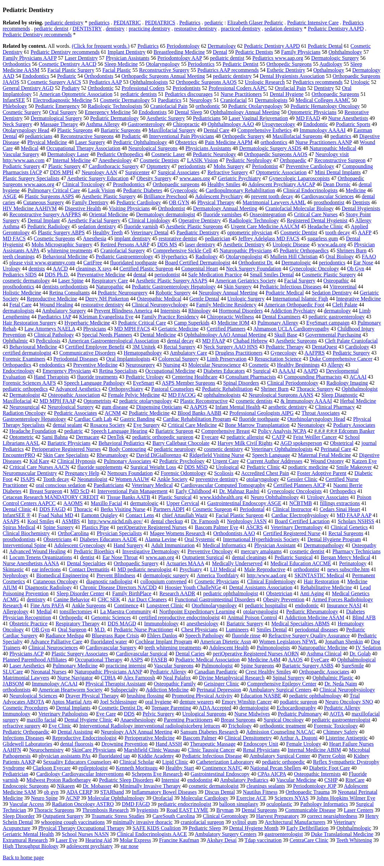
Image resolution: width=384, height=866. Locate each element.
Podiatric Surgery (21, 166)
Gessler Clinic (302, 479)
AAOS (295, 659)
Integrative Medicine (358, 298)
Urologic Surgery (245, 298)
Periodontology (183, 46)
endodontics (52, 365)
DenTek (115, 437)
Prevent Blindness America (123, 311)
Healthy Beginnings (298, 365)
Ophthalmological (356, 659)
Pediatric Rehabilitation (227, 389)
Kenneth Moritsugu (137, 768)
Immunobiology (161, 623)
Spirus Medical (19, 527)
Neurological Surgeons (153, 148)
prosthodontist (329, 202)
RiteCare (355, 780)
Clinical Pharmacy (335, 407)
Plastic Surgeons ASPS (49, 196)
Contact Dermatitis (89, 569)
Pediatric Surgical (294, 557)
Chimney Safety (340, 732)
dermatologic (144, 503)
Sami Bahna (55, 437)
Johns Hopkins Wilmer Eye (345, 798)
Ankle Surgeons (89, 605)
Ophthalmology (345, 52)
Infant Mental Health (237, 407)
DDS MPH (62, 172)
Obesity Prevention (283, 599)
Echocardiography (296, 708)
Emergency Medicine (108, 112)
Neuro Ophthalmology (275, 497)
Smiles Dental (272, 629)
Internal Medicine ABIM (314, 750)
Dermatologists (271, 100)
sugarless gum (322, 238)
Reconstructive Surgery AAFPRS (45, 214)
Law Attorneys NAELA (49, 329)
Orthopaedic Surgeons (335, 94)
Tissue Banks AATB (128, 497)
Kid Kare (39, 461)
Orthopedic (71, 617)
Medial (44, 611)
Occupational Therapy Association (83, 148)
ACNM (113, 413)
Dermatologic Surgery (335, 58)
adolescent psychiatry (90, 846)
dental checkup (167, 521)
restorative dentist (178, 238)
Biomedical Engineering (62, 575)
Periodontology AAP (180, 58)
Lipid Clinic (175, 762)
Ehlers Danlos (162, 635)
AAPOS (198, 407)
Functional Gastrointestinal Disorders (215, 599)
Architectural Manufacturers (295, 822)
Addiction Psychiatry (293, 311)
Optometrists (97, 401)
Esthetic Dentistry (286, 70)
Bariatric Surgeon (174, 431)
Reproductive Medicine (52, 298)
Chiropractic (186, 124)
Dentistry (324, 88)
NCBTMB (300, 503)
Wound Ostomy (327, 461)
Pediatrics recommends (318, 82)
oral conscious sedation (61, 485)
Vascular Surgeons (173, 665)
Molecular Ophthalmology (116, 798)
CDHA (108, 678)
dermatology (337, 311)
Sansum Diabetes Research (209, 732)
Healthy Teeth (108, 232)
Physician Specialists (119, 533)
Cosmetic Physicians (217, 581)
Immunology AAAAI (323, 130)
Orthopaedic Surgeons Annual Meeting (163, 76)
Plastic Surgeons (75, 130)
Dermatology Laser (68, 154)
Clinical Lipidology (149, 220)
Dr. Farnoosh (205, 521)
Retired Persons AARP (124, 244)
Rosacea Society (107, 425)
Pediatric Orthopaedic (26, 732)
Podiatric (131, 136)
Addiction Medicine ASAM (314, 617)
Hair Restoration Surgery (30, 323)
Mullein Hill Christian (293, 256)
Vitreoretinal (343, 286)
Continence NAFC (222, 768)
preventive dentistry (217, 479)
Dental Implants (73, 708)
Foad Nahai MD (55, 515)
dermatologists (18, 311)
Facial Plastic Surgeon (240, 515)
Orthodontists (98, 76)
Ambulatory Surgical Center (280, 756)
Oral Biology (340, 256)
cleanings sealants (266, 786)
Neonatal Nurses (48, 671)
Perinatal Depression (219, 690)
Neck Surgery (17, 124)
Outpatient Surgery (63, 816)
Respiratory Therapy (78, 623)
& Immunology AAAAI (306, 401)
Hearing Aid (98, 840)
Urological (227, 467)
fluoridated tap (114, 756)
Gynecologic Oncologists (295, 491)
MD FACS (14, 238)
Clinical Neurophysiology (347, 690)
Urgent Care (226, 461)
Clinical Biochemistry (26, 533)
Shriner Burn (274, 389)
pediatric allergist (245, 437)
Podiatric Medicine (149, 413)
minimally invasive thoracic (143, 822)
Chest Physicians (199, 629)
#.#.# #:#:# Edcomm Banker (344, 431)
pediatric (213, 22)
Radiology (206, 256)
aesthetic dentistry (287, 407)
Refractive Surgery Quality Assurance (309, 635)
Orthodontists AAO (234, 533)
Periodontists (187, 88)
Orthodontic (100, 88)
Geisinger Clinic (221, 684)
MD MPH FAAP (57, 401)
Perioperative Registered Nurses (66, 449)
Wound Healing (56, 304)
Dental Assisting (75, 732)
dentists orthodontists (65, 286)
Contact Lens (140, 515)
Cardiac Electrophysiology (299, 515)
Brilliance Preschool (165, 196)
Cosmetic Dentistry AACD (67, 64)
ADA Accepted (215, 708)
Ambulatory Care (188, 353)
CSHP (330, 780)
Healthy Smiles (223, 184)
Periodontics (201, 64)
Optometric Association (281, 172)
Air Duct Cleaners (147, 599)
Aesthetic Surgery (166, 118)
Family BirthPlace (132, 593)
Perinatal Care (336, 449)
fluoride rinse (246, 635)
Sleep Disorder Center (80, 593)
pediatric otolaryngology (145, 401)
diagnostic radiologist (109, 581)
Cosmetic (259, 365)
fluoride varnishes (222, 214)
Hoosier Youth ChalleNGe (193, 587)
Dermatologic (296, 262)
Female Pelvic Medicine (134, 395)
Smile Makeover (354, 467)
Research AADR (177, 593)
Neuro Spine (44, 798)
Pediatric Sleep (205, 828)
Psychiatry (191, 569)
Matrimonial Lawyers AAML (274, 202)
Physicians (94, 329)
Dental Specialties (86, 563)
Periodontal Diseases (76, 359)
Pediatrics (189, 22)
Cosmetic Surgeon (211, 509)
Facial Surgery (299, 280)
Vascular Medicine (296, 780)
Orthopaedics (17, 365)
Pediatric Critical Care (142, 323)
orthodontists (17, 690)
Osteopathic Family (175, 684)
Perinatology (353, 563)
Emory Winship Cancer (247, 702)
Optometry (158, 166)
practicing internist (126, 665)
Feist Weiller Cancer (315, 437)
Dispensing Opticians (159, 407)
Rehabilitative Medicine (326, 587)
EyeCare (320, 659)
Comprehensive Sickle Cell (182, 250)
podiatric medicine (308, 467)
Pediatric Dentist (240, 64)
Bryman (225, 810)
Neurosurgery (140, 365)
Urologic (360, 82)
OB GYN (179, 202)
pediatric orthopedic (283, 762)
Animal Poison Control (252, 617)
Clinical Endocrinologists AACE (152, 834)
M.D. (100, 629)
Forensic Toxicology (336, 726)
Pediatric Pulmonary (300, 714)
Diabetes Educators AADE (108, 539)
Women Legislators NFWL (288, 641)
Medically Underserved (237, 563)
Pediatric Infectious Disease (212, 756)
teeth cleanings (19, 256)
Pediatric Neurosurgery (123, 292)
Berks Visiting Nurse (123, 509)
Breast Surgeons (238, 720)
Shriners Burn (352, 250)
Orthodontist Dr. (255, 262)
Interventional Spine (24, 545)
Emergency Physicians (66, 371)
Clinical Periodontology (292, 383)
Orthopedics (343, 491)
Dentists (361, 202)
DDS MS (167, 244)
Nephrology (15, 575)
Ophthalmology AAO (231, 124)
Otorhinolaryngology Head (316, 419)
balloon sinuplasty (238, 804)
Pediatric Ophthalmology (140, 142)
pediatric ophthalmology (315, 696)
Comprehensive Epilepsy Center (281, 684)
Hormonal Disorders (241, 311)
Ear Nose (363, 262)
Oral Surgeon (72, 629)
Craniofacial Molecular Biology (299, 208)
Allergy (335, 365)
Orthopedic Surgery (243, 136)
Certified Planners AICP (299, 485)
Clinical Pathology (54, 335)
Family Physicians (300, 52)
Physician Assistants (127, 58)
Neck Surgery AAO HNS (230, 347)
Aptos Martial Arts (72, 702)
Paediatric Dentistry (198, 232)
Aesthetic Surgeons (296, 341)
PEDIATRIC (127, 22)
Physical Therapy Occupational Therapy (81, 828)
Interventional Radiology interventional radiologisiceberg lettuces (149, 726)
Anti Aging (312, 593)
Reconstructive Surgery (164, 70)
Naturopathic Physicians (245, 250)
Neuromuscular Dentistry (30, 473)
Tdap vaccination (263, 840)
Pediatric (66, 76)
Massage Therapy (59, 124)
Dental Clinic (17, 509)
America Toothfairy (218, 575)
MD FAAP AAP (354, 515)
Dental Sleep (188, 112)
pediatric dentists (138, 94)
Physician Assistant (275, 545)
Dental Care (216, 130)
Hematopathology (143, 353)
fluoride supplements (99, 467)
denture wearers (197, 702)
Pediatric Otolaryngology (255, 106)
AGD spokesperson (301, 443)
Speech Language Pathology (94, 383)
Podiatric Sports (353, 124)
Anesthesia (94, 238)
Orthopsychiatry (125, 389)
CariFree (92, 262)
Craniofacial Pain (169, 106)
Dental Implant (43, 220)
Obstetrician (279, 593)
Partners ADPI (169, 509)
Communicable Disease (310, 810)
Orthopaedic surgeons (176, 184)
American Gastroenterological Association (113, 341)
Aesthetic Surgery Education (98, 178)
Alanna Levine (161, 539)
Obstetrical (341, 443)
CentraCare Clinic (309, 840)
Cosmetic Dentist (298, 232)
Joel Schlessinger (118, 702)
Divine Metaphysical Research (232, 678)
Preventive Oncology (210, 551)
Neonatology (311, 425)
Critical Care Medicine (192, 425)
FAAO (369, 256)
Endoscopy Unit (261, 744)
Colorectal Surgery (178, 359)
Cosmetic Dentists (159, 160)
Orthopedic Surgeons (288, 64)
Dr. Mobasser (97, 786)
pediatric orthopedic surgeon (162, 437)
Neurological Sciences (33, 696)
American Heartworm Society (70, 690)
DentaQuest (324, 347)
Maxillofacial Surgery (172, 130)
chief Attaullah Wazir (185, 515)
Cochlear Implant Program (163, 641)
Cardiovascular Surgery (111, 647)
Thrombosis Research (105, 810)
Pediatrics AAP (105, 82)
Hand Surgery (128, 545)
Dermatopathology (324, 545)
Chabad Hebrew (250, 341)
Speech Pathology (204, 635)
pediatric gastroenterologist (341, 720)
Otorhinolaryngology (214, 605)
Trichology (240, 726)
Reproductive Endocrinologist (84, 738)
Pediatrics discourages (189, 94)
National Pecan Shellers (275, 768)
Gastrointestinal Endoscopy (220, 774)
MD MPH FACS (132, 329)
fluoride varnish (141, 226)
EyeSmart (143, 383)
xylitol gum (244, 822)
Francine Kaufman (179, 840)
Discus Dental (220, 792)
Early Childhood (193, 491)
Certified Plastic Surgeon (146, 268)
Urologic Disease (291, 244)
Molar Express (135, 840)
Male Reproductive (264, 569)
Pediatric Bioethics (94, 551)
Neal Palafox (177, 678)
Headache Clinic (325, 226)
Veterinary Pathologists (63, 714)
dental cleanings (249, 557)
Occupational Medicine (170, 371)
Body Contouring (127, 449)
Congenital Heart (199, 268)
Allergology (15, 611)
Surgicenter (137, 172)
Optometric (21, 437)
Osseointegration (268, 214)
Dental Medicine (158, 335)
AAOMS (73, 503)
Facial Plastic (116, 70)
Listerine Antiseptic (346, 738)
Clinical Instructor (292, 509)
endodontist (199, 780)
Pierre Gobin (332, 756)
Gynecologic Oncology (314, 268)
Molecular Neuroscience (214, 365)
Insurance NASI (344, 605)
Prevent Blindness (115, 575)
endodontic (307, 605)
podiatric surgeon (298, 702)
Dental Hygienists (361, 208)
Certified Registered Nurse (291, 533)
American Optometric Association (75, 94)
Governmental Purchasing (333, 335)
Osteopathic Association (74, 395)
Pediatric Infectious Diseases (291, 286)
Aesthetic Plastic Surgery (108, 196)
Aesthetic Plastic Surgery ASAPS (171, 280)
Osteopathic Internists (317, 774)
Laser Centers (358, 810)
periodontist (167, 274)
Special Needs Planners (107, 335)
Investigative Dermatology (150, 551)
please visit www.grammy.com (42, 262)
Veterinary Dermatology (297, 527)
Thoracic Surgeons (54, 810)
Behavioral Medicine (65, 256)
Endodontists (153, 112)
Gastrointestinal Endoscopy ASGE (244, 503)
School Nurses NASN (85, 834)
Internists (170, 311)
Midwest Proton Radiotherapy (58, 780)
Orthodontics (17, 64)
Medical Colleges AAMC (322, 100)
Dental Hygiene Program (334, 539)
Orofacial (163, 798)
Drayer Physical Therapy (92, 696)
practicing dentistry (149, 28)
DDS (129, 714)
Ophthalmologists (149, 82)
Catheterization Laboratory (225, 762)
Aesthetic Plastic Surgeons (194, 226)
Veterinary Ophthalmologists (281, 449)
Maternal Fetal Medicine (324, 455)
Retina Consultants (69, 292)
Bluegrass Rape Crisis (115, 635)
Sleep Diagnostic (339, 395)
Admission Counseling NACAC (280, 732)
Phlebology (15, 106)
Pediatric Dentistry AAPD (336, 28)
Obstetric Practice (28, 623)
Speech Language (271, 455)
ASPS (136, 659)
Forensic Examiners (24, 359)
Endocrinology (18, 371)
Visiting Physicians (129, 208)
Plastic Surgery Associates (80, 653)
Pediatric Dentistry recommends (37, 34)
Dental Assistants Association (260, 587)
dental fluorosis (76, 744)
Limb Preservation (227, 359)
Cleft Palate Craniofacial (351, 341)
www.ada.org (331, 244)
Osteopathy (364, 545)
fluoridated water (108, 641)
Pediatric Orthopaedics (304, 250)
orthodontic (207, 106)
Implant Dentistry (127, 52)
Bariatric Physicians (68, 443)
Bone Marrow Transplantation (257, 425)
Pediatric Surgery (351, 353)
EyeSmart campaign (328, 323)
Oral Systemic (199, 539)
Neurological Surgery (70, 407)
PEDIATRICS (160, 22)
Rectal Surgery (179, 347)
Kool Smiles (40, 521)
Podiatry (71, 88)
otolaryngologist (260, 611)
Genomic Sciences (111, 617)
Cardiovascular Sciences (327, 196)
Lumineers (237, 629)
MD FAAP (213, 341)
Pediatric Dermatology (114, 118)
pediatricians (39, 136)
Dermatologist (24, 395)
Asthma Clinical (323, 653)
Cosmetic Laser (168, 154)
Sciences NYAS (292, 798)
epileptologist (93, 768)
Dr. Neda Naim (340, 684)
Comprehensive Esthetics (264, 130)
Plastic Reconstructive (204, 401)
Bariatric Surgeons (120, 130)
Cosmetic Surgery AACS (54, 82)
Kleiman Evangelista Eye (106, 317)
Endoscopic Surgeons (26, 786)
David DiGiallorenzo (158, 455)
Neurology (200, 100)
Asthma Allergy (102, 124)
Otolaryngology (163, 64)
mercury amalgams (261, 551)
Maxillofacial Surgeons (297, 136)
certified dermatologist (27, 353)
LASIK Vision (202, 160)
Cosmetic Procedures (25, 708)
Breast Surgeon (45, 491)
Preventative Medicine (101, 274)
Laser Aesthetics (26, 665)
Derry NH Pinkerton (107, 298)
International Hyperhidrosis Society (261, 539)
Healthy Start (180, 768)
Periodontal (252, 509)
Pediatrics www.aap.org (277, 58)
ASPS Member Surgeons (188, 383)
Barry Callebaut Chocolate (181, 443)
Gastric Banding (137, 419)
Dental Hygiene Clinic (88, 720)
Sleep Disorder (19, 816)
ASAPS (11, 521)
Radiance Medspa (64, 635)
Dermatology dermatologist (165, 214)
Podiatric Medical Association (207, 659)
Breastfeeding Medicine (179, 52)
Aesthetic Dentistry (244, 244)
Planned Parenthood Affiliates (35, 659)
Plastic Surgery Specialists (31, 178)
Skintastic (13, 569)
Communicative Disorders (87, 353)
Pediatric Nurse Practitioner (143, 629)
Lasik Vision (101, 190)
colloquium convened (163, 581)
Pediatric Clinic (263, 467)
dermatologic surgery (166, 575)
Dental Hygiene (287, 94)
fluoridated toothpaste (133, 262)
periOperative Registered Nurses (152, 527)
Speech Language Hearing (119, 431)
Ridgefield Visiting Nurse (216, 455)
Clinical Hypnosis (76, 461)
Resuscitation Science (278, 359)
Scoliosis (223, 473)
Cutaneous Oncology (55, 581)
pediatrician (217, 238)
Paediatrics (169, 100)
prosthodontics (18, 286)
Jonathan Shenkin (344, 641)
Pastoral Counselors (172, 389)
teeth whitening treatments (173, 647)
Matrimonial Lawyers (26, 678)
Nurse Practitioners (241, 94)
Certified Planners (226, 329)
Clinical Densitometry (248, 738)
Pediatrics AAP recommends (228, 70)
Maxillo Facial (106, 503)
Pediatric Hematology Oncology (325, 106)
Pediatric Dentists (254, 52)
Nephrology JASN (247, 521)
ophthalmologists (222, 395)
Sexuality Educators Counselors (77, 762)
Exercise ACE (251, 798)
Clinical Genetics (349, 527)
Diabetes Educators (224, 371)
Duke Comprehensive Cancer (340, 359)
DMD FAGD (136, 804)
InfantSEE (14, 100)
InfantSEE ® (16, 515)
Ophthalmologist (360, 389)
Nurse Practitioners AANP (323, 142)
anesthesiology (202, 623)
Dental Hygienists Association (292, 76)
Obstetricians (57, 539)
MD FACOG (182, 395)
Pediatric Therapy (285, 347)
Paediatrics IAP (54, 317)
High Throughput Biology (31, 846)
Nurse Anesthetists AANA (31, 563)
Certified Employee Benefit (94, 347)
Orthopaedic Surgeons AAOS (275, 154)
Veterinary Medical (152, 485)
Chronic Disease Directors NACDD (118, 587)
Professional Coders (143, 88)
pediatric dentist (51, 28)
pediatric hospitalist (266, 605)
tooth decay (337, 232)
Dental (220, 52)
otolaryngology (262, 479)
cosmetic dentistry (223, 449)
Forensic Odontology (183, 473)
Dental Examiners (281, 317)
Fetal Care (20, 304)
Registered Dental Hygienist (317, 220)
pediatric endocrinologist (184, 804)
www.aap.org (160, 557)
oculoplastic (279, 804)
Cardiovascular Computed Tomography (223, 485)
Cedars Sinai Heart (340, 509)
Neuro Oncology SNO (349, 702)
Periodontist (265, 166)
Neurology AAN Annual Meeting (136, 732)
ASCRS (254, 527)
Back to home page (23, 857)
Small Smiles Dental (272, 274)
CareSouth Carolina (174, 816)
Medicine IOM (233, 323)
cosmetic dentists (254, 401)
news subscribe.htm (348, 569)
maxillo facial (41, 720)
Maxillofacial (17, 401)
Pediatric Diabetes (142, 190)
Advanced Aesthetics (78, 389)
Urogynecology (278, 124)
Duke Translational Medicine (342, 834)
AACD (60, 268)
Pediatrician (15, 774)
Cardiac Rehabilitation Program (197, 419)
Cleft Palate (344, 304)
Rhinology (199, 311)
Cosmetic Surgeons (54, 238)
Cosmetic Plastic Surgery (329, 274)
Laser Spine (71, 280)
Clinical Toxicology (83, 184)
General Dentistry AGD (28, 88)
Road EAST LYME (187, 810)
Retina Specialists (118, 371)
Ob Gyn (355, 268)
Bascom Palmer (199, 738)
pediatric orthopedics (25, 389)
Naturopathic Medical (332, 148)
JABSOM (13, 684)
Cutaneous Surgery (43, 202)
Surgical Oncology (284, 720)
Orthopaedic (293, 160)
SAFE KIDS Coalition (156, 828)
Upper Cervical (182, 503)
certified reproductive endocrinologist (179, 617)
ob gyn (51, 792)
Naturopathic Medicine (323, 647)
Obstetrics (186, 142)
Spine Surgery (58, 527)
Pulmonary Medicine (75, 665)
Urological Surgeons (204, 714)
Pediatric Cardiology (138, 202)
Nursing (171, 365)
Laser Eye (66, 840)
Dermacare (87, 437)
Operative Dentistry (200, 220)
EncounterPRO (19, 455)
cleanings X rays (94, 268)
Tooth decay (56, 479)
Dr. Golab (360, 653)
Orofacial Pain (290, 88)
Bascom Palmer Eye (216, 527)
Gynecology (284, 353)
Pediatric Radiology (48, 226)
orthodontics (274, 142)
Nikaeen (66, 786)
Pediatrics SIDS (20, 274)
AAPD (310, 371)
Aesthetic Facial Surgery (94, 220)
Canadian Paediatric (215, 671)
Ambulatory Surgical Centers (280, 690)
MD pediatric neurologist (144, 569)
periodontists (192, 166)
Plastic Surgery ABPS (61, 232)
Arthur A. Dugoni (298, 738)
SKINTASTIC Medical (319, 575)
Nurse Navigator (75, 678)
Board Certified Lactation (302, 521)
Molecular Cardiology (204, 798)
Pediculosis (48, 341)
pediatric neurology (175, 449)
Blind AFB (364, 617)
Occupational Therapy (98, 659)
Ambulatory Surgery (64, 311)
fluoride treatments (97, 377)
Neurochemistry (46, 750)
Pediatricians (207, 118)
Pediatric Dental (325, 46)
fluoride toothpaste (259, 419)
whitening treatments (69, 250)
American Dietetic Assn (225, 641)
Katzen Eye (364, 461)
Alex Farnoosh (139, 678)
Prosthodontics (129, 184)
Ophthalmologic (354, 828)
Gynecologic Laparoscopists (299, 178)
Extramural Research (25, 840)
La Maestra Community (125, 611)
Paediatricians (109, 485)
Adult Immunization (173, 545)
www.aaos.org (194, 178)
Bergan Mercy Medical (345, 557)
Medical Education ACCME (300, 563)
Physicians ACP (26, 653)
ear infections (46, 569)
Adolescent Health (229, 647)
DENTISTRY (87, 28)
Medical (29, 148)
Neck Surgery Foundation (253, 268)
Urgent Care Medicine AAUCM (265, 226)
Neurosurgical (24, 407)
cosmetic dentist (307, 551)
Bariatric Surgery (244, 623)
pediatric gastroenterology (337, 317)
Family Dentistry (90, 202)
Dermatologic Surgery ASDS (270, 148)
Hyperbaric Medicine (87, 323)
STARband (112, 792)
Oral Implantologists (128, 359)
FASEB (159, 659)
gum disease (115, 407)
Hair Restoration (321, 581)
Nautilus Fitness (260, 792)
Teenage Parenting (171, 708)
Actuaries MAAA (185, 563)
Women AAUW (132, 479)
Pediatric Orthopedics (120, 154)
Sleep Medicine (121, 64)
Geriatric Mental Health (28, 834)
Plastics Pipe (95, 527)
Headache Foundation (32, 431)
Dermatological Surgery (56, 118)
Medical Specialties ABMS (300, 623)
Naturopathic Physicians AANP (108, 671)
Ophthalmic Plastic (332, 678)
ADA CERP (79, 792)
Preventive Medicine (95, 365)
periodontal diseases (316, 629)
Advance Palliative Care (56, 641)
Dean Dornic (337, 184)
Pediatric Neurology (214, 154)
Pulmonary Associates (127, 461)
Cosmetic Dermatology (125, 100)
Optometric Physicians (312, 112)
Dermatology (222, 46)
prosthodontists (19, 539)
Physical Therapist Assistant (116, 684)
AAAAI (287, 371)
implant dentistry (132, 238)
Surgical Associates (179, 172)
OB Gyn (41, 629)
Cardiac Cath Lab (93, 419)
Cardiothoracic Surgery (113, 166)
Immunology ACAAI (54, 684)
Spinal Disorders (241, 383)
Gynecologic (184, 190)
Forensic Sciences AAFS (29, 383)
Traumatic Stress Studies (118, 816)
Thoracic (83, 509)
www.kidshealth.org (221, 497)
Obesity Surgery (153, 178)
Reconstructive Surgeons (86, 136)
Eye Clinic (60, 726)
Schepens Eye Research (157, 774)
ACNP (73, 798)
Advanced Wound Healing (37, 551)
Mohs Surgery (229, 166)
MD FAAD (308, 118)
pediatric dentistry (63, 22)
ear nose (129, 846)
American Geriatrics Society (245, 280)
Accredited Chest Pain (265, 473)
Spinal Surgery (288, 678)
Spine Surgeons (257, 665)
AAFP (364, 232)
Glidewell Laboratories (27, 744)
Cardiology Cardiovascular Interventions (79, 774)
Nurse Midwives (252, 714)
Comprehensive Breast (225, 431)
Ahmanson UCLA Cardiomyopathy (291, 329)
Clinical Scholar (136, 762)
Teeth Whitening (354, 840)
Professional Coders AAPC (238, 88)
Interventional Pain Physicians (181, 136)
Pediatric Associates (75, 413)
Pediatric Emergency (57, 106)
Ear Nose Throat (119, 557)
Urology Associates (328, 497)
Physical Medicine (47, 142)
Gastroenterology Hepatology (34, 419)
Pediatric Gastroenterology (124, 256)
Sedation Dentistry (332, 292)
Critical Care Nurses (316, 214)
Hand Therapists (51, 377)
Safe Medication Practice (215, 274)
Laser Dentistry (81, 58)
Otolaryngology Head (26, 130)
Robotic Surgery (173, 292)
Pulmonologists (273, 647)
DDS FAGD (52, 509)
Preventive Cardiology (310, 166)
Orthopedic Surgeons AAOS (206, 82)
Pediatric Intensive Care (313, 22)
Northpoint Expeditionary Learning (197, 611)
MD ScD (79, 491)
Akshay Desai (221, 840)
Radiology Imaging (347, 383)
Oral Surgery (63, 112)
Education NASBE (261, 696)
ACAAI (358, 377)
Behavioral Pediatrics (121, 443)
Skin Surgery (238, 286)
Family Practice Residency (170, 317)
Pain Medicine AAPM (229, 142)
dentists (36, 268)
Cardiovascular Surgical (142, 653)
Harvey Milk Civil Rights (244, 443)
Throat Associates (320, 413)
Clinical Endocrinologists (310, 190)
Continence (126, 605)
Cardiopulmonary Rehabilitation (240, 190)
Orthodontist (171, 208)
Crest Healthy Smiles (268, 671)
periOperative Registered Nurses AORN (256, 653)
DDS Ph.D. (57, 274)
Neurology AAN (99, 172)
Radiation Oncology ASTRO (83, 804)
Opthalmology (328, 70)
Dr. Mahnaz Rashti (239, 491)
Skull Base (285, 335)
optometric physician (249, 232)
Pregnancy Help (82, 473)
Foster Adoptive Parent (322, 473)
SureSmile (353, 665)
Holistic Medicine (22, 292)
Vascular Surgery (21, 154)
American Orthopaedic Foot (294, 304)
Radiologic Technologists (115, 106)
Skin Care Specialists (66, 455)
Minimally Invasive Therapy (150, 786)
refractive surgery (21, 726)
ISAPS (27, 479)
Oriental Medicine (108, 214)
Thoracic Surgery (314, 389)
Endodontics (35, 76)
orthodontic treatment (283, 726)
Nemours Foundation (130, 473)
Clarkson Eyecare (52, 768)
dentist (87, 557)
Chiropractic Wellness (230, 317)
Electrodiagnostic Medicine (62, 100)
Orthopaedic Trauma (308, 792)
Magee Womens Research (177, 533)
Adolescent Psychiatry (219, 196)
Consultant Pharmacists (250, 377)
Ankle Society (172, 479)
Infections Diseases (23, 738)
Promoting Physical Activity (202, 696)
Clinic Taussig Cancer (211, 750)
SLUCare (13, 671)
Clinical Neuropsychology (160, 304)
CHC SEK (109, 599)
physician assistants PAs (65, 756)
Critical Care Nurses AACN (39, 467)
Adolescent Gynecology (79, 545)
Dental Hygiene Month (254, 828)
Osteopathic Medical (159, 298)
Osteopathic (336, 280)
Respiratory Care (110, 280)
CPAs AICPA (272, 774)
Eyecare (210, 437)
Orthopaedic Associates (324, 671)
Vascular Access (26, 804)
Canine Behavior (72, 599)
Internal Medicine (72, 160)
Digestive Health (83, 208)
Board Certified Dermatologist (197, 262)
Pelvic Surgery (158, 714)
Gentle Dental (204, 298)
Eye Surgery (146, 425)
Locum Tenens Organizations (40, 557)
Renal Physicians (261, 750)
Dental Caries (190, 653)
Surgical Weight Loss (153, 467)
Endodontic (315, 124)
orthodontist (306, 569)
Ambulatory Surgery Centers (226, 834)
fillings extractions (340, 503)
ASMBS (71, 521)
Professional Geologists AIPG (261, 413)
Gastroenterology (146, 124)
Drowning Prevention (124, 744)
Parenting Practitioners (188, 720)
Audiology (330, 64)
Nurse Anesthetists (348, 118)
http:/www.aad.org (267, 575)
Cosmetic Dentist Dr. (120, 708)
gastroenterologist (284, 834)
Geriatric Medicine (178, 329)
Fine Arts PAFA (47, 605)
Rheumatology (112, 455)
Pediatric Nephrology (249, 160)
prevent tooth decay (272, 196)
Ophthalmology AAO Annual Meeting (225, 335)
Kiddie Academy (156, 756)
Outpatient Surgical (203, 557)
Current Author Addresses (274, 461)
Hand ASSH (169, 744)
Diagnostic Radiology (48, 587)
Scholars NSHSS (356, 521)
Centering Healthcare (194, 377)
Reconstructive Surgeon (340, 160)
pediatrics (99, 22)
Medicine (356, 190)
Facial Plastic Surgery (70, 70)
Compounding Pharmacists (313, 377)
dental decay (180, 341)
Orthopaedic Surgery (136, 563)
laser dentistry (200, 244)
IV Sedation (368, 647)
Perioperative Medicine (149, 738)
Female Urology (303, 744)
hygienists (148, 810)
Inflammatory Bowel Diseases (164, 792)
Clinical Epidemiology (271, 581)
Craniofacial (233, 100)
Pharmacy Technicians (356, 551)
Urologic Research (265, 82)
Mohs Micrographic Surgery (61, 244)
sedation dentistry (283, 28)
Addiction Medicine (167, 690)
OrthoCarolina (73, 533)
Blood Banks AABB (199, 413)
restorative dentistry (195, 28)
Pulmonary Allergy (278, 323)
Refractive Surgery (227, 172)
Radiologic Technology (254, 220)
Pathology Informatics (324, 804)
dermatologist (254, 708)
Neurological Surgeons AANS (281, 395)
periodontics (332, 262)
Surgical (262, 371)
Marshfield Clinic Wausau (152, 750)
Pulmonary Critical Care (54, 190)
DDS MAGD (122, 623)
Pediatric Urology (145, 377)
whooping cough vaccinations (73, 822)
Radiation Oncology (24, 413)
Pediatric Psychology (182, 461)
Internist (170, 780)
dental (140, 274)
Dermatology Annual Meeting (225, 208)
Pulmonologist (216, 665)
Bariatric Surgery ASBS (307, 665)
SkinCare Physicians (94, 750)
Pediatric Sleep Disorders (126, 780)
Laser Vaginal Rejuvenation (258, 118)
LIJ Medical (223, 569)
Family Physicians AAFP (30, 58)
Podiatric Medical (285, 292)
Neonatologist (92, 479)
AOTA (336, 714)
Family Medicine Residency (226, 304)
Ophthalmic (15, 341)
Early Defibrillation (307, 828)
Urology (11, 268)
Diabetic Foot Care (329, 768)
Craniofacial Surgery (122, 250)
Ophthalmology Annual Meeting (245, 112)
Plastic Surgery (64, 166)
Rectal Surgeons (345, 533)
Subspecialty (124, 690)
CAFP (278, 437)
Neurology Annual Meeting (228, 292)
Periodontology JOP (314, 786)
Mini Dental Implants (338, 172)
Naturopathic (110, 286)
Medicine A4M (264, 659)
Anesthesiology (115, 160)
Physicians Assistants (208, 148)
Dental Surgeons (259, 810)
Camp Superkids (191, 323)
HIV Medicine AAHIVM (30, 208)
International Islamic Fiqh (300, 298)
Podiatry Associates (354, 425)
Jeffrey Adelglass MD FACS (268, 238)
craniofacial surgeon (202, 822)
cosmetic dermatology (26, 280)
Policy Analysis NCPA (282, 431)
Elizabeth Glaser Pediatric (255, 22)
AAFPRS (314, 353)
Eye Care (106, 714)
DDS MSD (196, 467)
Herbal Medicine (358, 401)
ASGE (10, 196)
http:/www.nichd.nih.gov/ (115, 521)
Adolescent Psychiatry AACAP (281, 184)
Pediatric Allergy (168, 671)
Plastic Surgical (175, 497)
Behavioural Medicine (33, 347)
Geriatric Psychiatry (239, 178)
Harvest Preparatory (277, 816)
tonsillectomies (76, 611)
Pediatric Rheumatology (312, 611)
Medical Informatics (224, 545)
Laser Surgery (90, 142)
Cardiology (357, 347)
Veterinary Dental (149, 232)
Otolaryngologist (244, 256)
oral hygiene (158, 702)
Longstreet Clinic (165, 605)
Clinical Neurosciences (53, 647)
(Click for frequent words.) (100, 46)
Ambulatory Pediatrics (244, 780)
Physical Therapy (215, 202)
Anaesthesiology (138, 720)
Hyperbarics (174, 256)
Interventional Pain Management (132, 491)
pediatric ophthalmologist (230, 593)
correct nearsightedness (332, 816)
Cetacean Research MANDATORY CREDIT (51, 497)
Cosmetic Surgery (22, 112)
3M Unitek (144, 347)
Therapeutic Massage (212, 744)
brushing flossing (145, 696)
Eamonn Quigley (99, 515)
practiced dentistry (241, 28)
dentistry (115, 28)
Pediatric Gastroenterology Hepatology (174, 286)
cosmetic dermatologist (213, 786)
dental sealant (67, 425)
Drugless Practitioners (239, 353)
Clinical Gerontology (225, 816)
